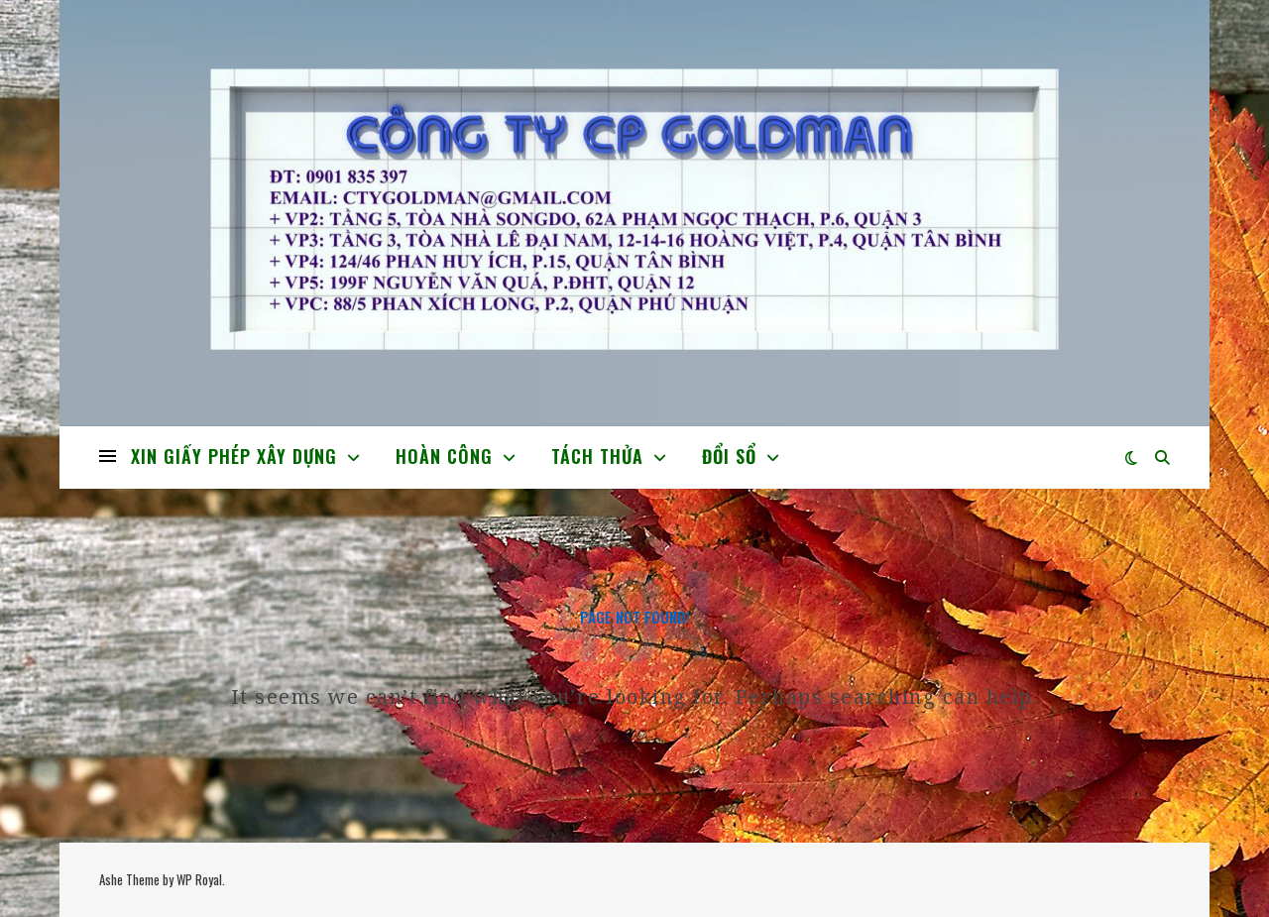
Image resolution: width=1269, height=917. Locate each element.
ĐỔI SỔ (729, 456)
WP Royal (199, 879)
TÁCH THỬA (597, 456)
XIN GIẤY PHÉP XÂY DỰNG (234, 456)
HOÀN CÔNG (444, 456)
